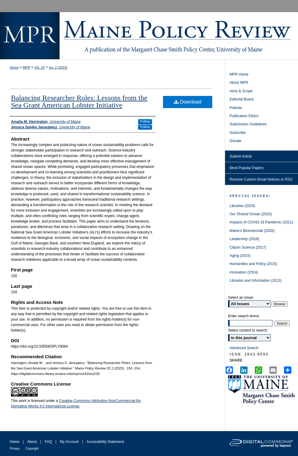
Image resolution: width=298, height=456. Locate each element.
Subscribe (238, 133)
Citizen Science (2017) (248, 247)
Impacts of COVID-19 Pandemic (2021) (261, 222)
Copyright (32, 448)
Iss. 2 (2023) (58, 67)
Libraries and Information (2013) (256, 280)
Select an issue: (241, 297)
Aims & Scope (241, 91)
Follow (145, 121)
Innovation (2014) (244, 272)
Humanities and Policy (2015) (253, 264)
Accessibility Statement (105, 442)
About (32, 442)
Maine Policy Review (149, 35)
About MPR (239, 82)
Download (188, 101)
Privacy (15, 448)
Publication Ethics (244, 116)
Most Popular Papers (247, 168)
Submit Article (241, 156)
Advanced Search (244, 348)
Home (14, 67)
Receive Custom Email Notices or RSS (261, 179)
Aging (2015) (240, 256)
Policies (236, 108)
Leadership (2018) (244, 239)
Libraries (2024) (242, 206)
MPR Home (239, 74)
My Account (69, 442)
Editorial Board (242, 99)
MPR (26, 67)
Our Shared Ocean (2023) (251, 214)
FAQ (48, 442)
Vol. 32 (39, 67)
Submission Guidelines (248, 124)
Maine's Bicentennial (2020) (252, 231)
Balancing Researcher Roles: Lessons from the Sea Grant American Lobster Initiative (79, 101)
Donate (235, 141)
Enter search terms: (244, 316)
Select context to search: (248, 330)
